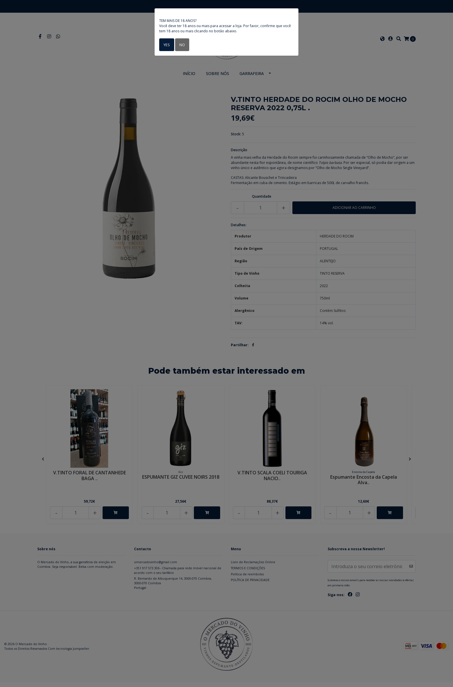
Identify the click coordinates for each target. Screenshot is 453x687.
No (181, 44)
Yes (166, 44)
